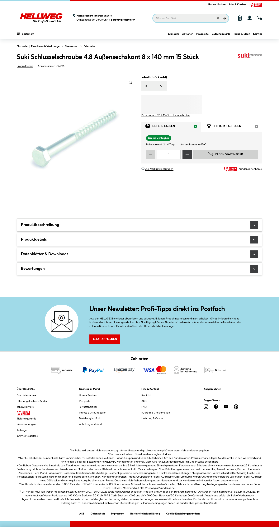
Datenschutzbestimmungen (159, 326)
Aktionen (187, 34)
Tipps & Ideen (241, 34)
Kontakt (146, 395)
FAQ (144, 407)
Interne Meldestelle (27, 436)
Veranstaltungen (26, 424)
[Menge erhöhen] (187, 154)
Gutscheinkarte (221, 34)
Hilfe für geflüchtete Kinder (32, 401)
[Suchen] (224, 18)
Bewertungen (139, 269)
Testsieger (22, 430)
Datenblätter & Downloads (139, 254)
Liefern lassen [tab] (173, 127)
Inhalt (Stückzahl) (154, 77)
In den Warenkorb (225, 154)
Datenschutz (98, 513)
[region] (77, 135)
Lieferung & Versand (152, 418)
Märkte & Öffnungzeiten (92, 413)
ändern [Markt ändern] (108, 16)
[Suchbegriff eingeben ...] (190, 18)
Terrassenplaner (88, 407)
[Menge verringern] (150, 154)
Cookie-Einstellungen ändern (183, 513)
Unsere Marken (217, 4)
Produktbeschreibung (139, 225)
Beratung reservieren (121, 19)
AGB (144, 401)
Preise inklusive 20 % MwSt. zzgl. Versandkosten (165, 115)
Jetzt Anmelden (105, 339)
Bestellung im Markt (90, 418)
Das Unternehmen (27, 395)
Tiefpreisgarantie (26, 419)
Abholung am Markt (90, 424)
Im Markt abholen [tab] (234, 127)
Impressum (117, 513)
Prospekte (202, 34)
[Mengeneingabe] (169, 154)
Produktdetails (25, 66)
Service (257, 34)
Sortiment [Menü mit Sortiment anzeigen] (25, 33)
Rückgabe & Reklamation (155, 413)
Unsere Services (88, 395)
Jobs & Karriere (237, 4)
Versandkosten (128, 450)
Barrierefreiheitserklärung (145, 513)
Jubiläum (173, 34)
